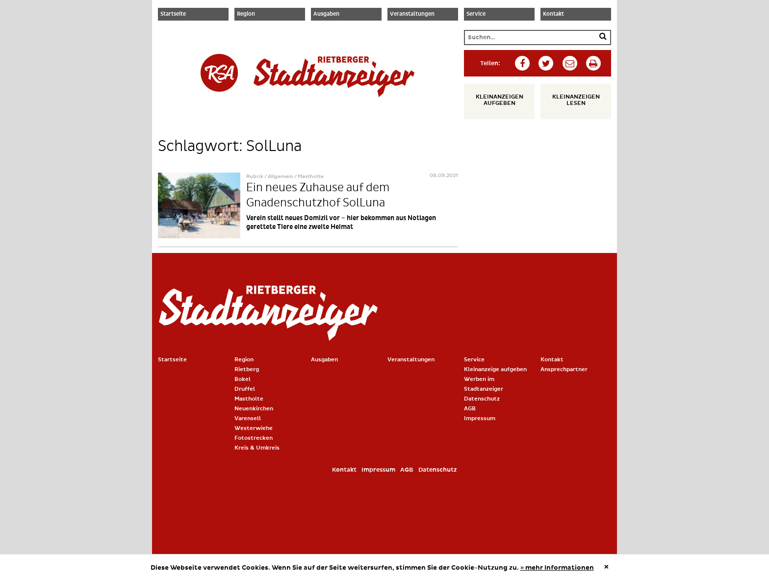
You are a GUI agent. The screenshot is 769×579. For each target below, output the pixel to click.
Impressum (479, 418)
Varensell (247, 418)
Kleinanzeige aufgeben (495, 369)
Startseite (173, 14)
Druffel (244, 389)
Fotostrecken (253, 438)
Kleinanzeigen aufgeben (499, 100)
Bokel (242, 379)
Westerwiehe (253, 428)
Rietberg (246, 369)
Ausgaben (326, 14)
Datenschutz (482, 399)
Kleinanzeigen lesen (576, 100)
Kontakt (553, 14)
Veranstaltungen (412, 14)
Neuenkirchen (253, 408)
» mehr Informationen (557, 568)
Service (476, 14)
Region (246, 14)
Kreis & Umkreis (257, 448)
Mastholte (248, 399)
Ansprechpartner (564, 369)
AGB (470, 408)
